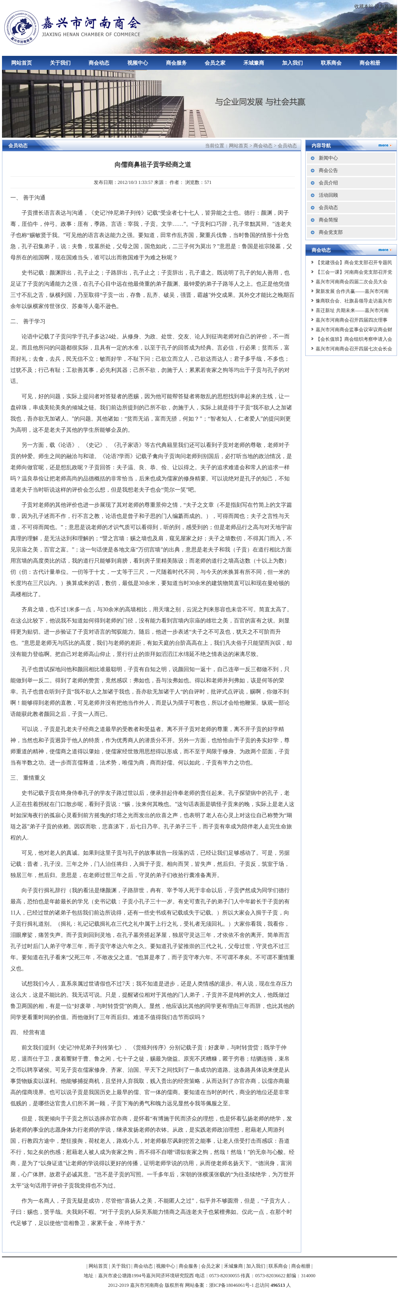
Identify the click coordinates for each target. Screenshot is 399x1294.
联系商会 (331, 63)
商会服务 (176, 63)
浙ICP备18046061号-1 (231, 1285)
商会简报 (328, 220)
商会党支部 (331, 232)
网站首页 (21, 63)
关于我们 (60, 63)
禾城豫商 (253, 63)
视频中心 (137, 63)
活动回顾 (328, 195)
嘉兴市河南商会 (74, 27)
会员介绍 (328, 183)
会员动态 (287, 145)
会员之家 (215, 63)
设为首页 (384, 6)
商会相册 (369, 63)
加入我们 (292, 63)
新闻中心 (328, 158)
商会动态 (99, 63)
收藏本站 (363, 6)
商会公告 (328, 170)
